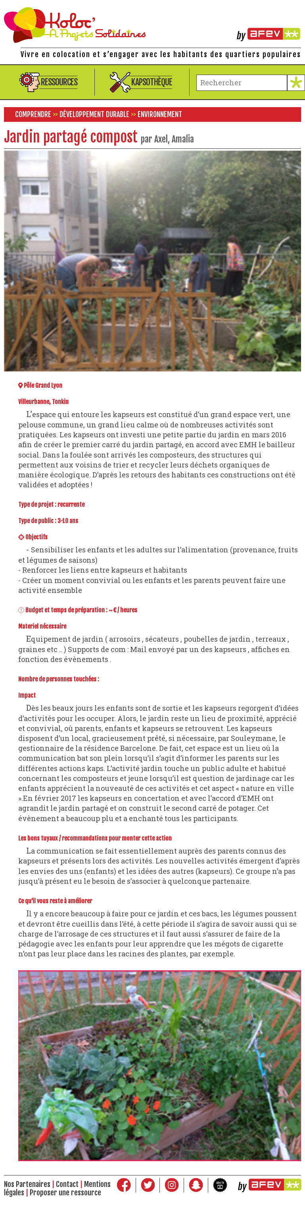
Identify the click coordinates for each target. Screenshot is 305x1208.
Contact (67, 1184)
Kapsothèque (151, 82)
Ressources (59, 82)
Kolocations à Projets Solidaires (152, 25)
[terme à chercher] (241, 83)
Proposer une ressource (65, 1192)
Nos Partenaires (27, 1184)
